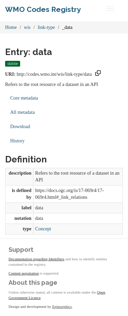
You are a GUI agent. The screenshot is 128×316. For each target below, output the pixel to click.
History (17, 140)
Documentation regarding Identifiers (36, 259)
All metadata (22, 112)
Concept (43, 228)
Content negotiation (24, 273)
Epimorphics (62, 306)
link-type (46, 27)
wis (27, 27)
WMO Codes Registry (43, 9)
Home (11, 27)
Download (20, 126)
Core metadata (24, 98)
